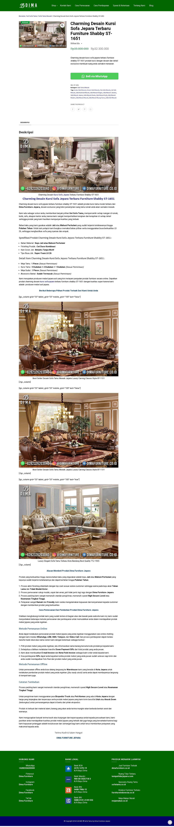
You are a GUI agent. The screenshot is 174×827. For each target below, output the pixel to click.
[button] (62, 25)
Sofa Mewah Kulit (101, 95)
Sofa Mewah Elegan (96, 93)
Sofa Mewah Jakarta (109, 93)
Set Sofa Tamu (31, 16)
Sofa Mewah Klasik (90, 95)
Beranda (22, 16)
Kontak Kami (65, 5)
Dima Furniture (26, 777)
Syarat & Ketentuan (121, 5)
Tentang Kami (139, 5)
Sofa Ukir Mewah (111, 98)
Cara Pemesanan (82, 5)
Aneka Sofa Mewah (80, 90)
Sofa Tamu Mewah (45, 16)
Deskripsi (25, 122)
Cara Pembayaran (101, 5)
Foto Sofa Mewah (105, 90)
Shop (54, 5)
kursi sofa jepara (47, 281)
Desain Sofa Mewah (93, 90)
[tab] (25, 122)
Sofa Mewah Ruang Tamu (97, 98)
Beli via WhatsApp (94, 76)
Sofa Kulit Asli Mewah (82, 93)
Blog (151, 5)
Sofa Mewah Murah (82, 98)
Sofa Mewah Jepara (77, 95)
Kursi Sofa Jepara (61, 195)
